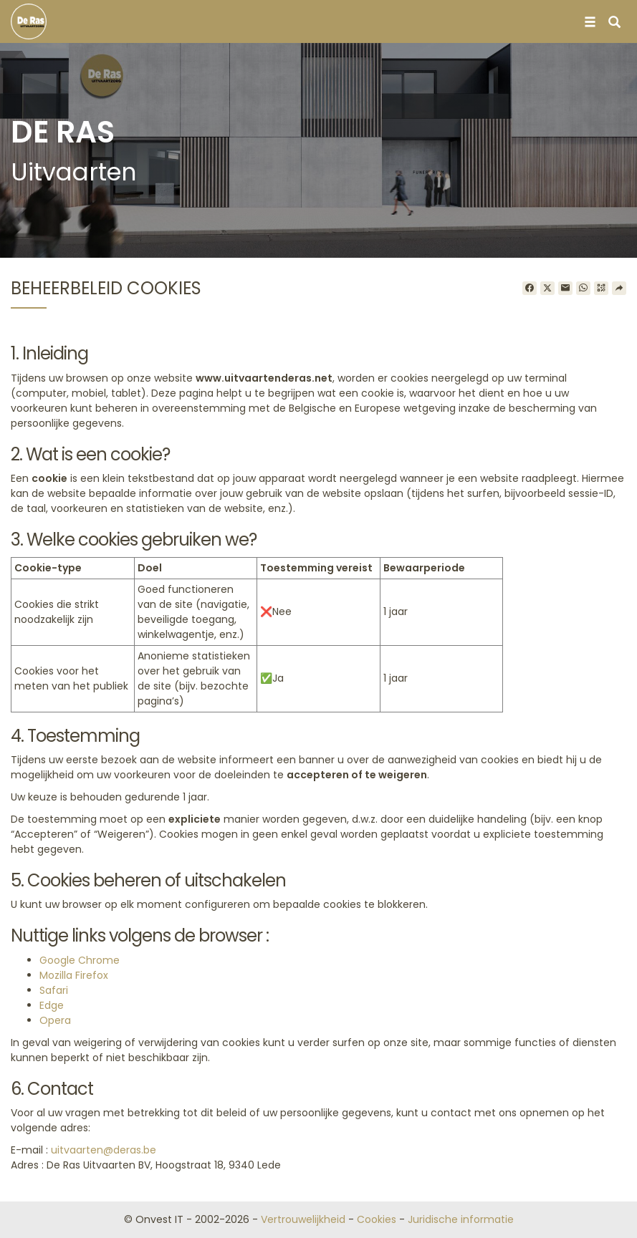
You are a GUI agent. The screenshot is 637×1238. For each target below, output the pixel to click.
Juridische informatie (461, 1219)
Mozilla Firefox (73, 975)
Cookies (376, 1219)
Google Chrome (79, 960)
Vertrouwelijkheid (303, 1219)
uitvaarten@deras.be (103, 1150)
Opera (55, 1020)
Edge (51, 1005)
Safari (53, 990)
